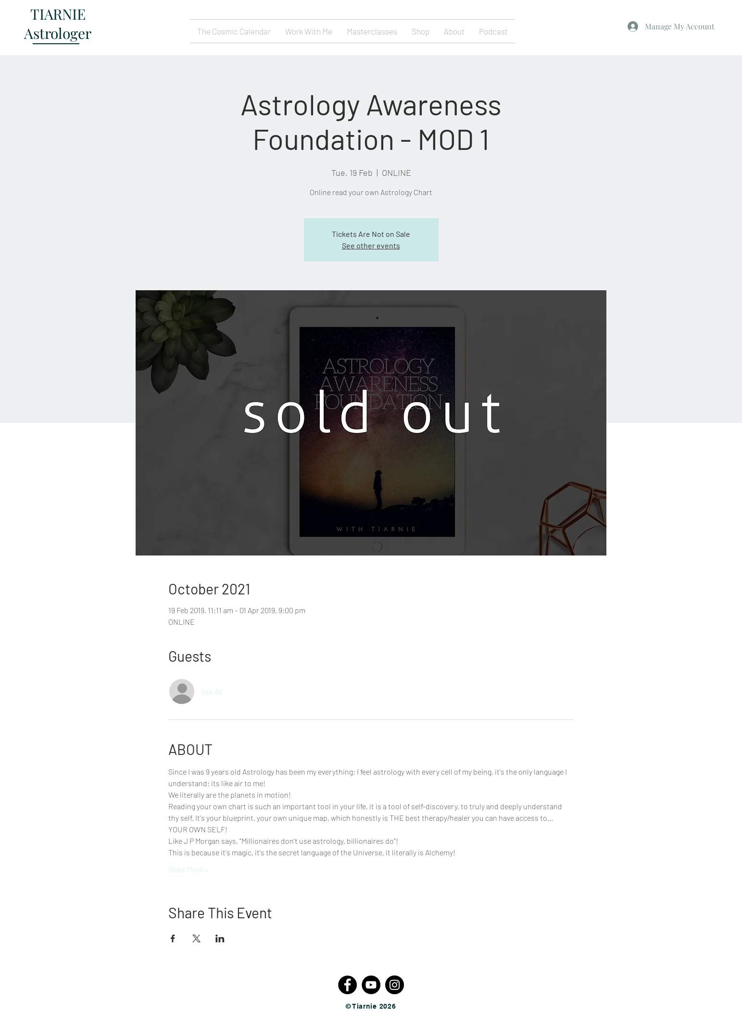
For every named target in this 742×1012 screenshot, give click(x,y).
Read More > (188, 869)
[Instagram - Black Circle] (394, 984)
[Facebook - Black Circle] (347, 984)
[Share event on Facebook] (172, 938)
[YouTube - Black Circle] (371, 984)
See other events (371, 245)
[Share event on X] (196, 938)
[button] (309, 31)
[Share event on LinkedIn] (220, 938)
